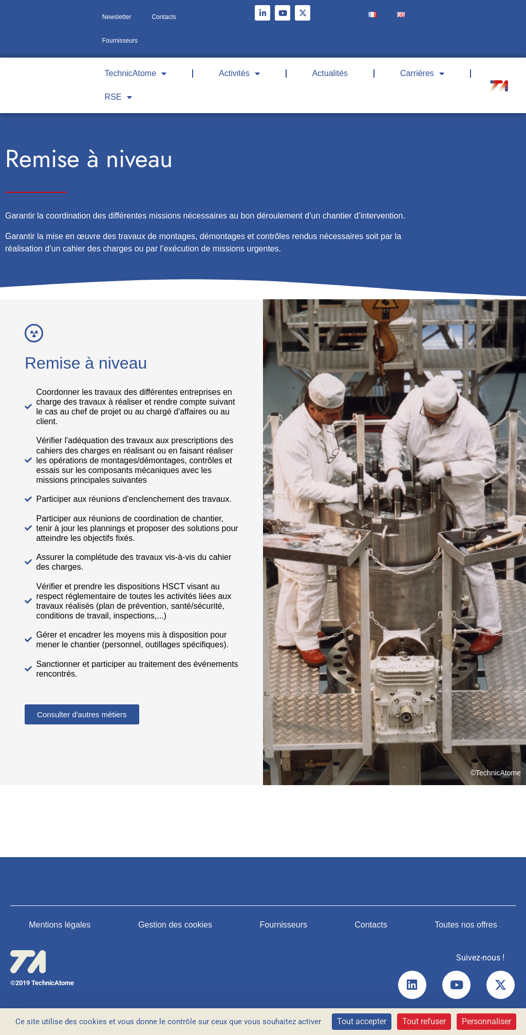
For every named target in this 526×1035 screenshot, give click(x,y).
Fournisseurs (120, 40)
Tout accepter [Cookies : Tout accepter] (361, 1021)
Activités (239, 73)
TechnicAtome (136, 73)
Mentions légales (59, 924)
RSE (118, 97)
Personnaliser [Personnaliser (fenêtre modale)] (486, 1021)
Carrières (422, 73)
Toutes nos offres (466, 924)
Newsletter (117, 17)
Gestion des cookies (175, 924)
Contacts (164, 17)
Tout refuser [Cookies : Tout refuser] (424, 1021)
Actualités (330, 73)
